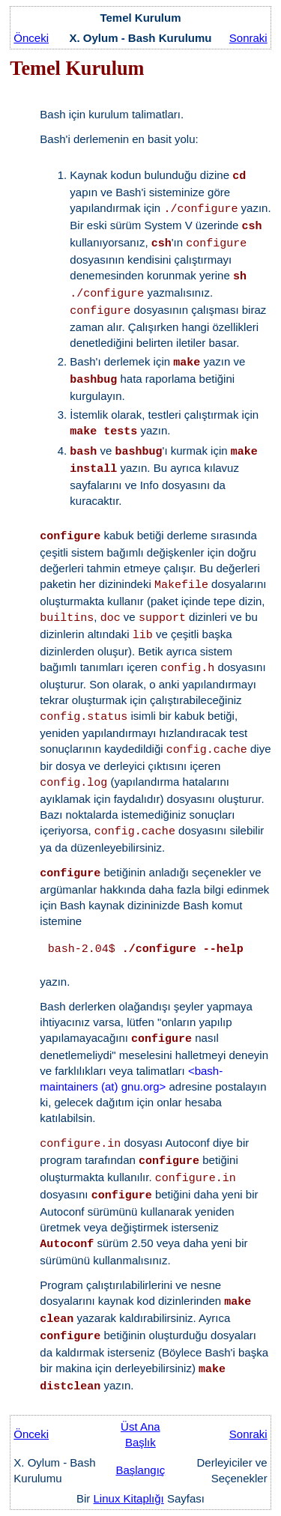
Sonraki (248, 37)
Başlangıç (140, 1470)
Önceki (31, 37)
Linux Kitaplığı (129, 1498)
